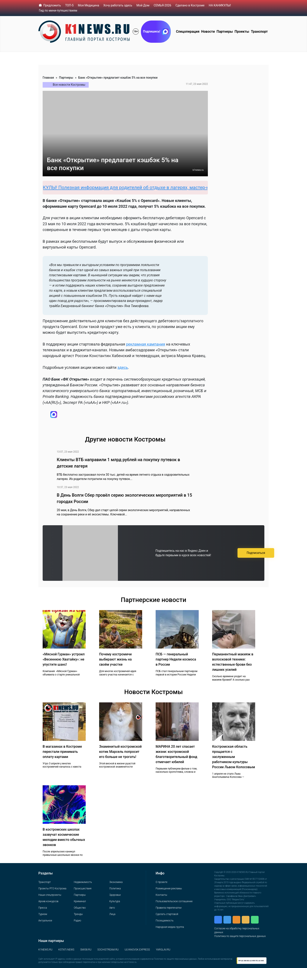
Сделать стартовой (167, 914)
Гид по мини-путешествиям (58, 10)
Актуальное (45, 920)
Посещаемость (165, 920)
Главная (48, 77)
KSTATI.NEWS (66, 949)
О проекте (161, 882)
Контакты (161, 894)
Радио (77, 920)
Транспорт (259, 31)
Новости (208, 31)
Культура (114, 901)
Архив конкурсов (48, 901)
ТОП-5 (69, 5)
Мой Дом (142, 5)
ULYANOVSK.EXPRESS (137, 949)
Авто (112, 907)
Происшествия (82, 888)
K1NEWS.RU (45, 949)
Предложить (52, 5)
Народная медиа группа (170, 926)
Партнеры (225, 31)
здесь (122, 367)
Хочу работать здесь (117, 5)
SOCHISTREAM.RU (108, 949)
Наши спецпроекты (49, 894)
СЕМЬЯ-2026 (162, 5)
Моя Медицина (88, 5)
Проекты (242, 31)
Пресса (42, 907)
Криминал (80, 901)
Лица (112, 914)
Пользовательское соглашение (174, 901)
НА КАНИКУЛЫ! (220, 5)
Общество (80, 907)
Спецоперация (187, 31)
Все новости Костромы (69, 84)
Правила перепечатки (168, 907)
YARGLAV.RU (163, 949)
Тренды (78, 914)
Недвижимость (83, 882)
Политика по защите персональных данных (240, 936)
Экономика (116, 882)
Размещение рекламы (169, 888)
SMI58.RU (85, 949)
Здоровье (115, 894)
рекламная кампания (145, 344)
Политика (115, 888)
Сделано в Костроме (189, 5)
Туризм (42, 914)
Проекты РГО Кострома (52, 888)
